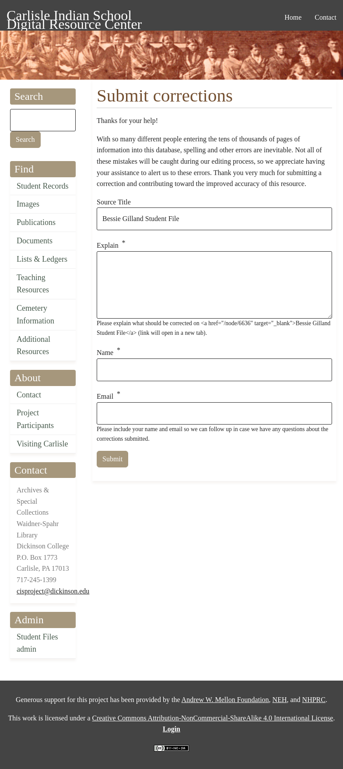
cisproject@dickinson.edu (53, 591)
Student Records (43, 186)
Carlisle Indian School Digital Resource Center (74, 16)
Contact (29, 394)
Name (105, 353)
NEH (280, 699)
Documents (34, 240)
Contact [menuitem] (325, 17)
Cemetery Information (35, 314)
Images (28, 204)
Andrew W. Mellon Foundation (225, 699)
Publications (36, 222)
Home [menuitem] (292, 17)
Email (105, 396)
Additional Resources (33, 345)
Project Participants (35, 419)
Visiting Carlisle (42, 443)
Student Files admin (37, 643)
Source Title (114, 202)
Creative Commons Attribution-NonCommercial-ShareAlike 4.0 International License (212, 718)
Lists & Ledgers (42, 259)
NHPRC (314, 699)
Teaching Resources (33, 284)
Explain (108, 245)
